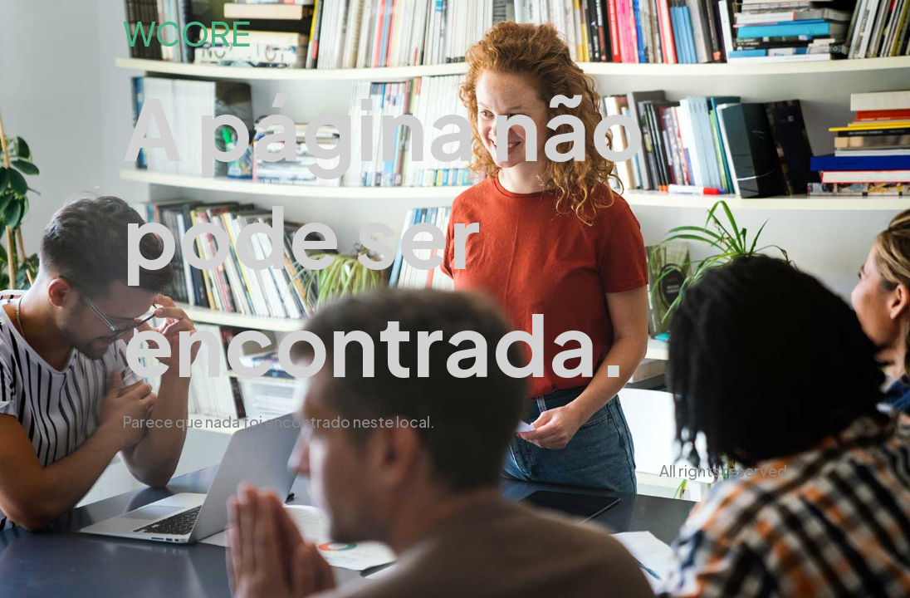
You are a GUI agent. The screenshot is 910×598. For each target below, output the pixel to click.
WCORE (187, 33)
